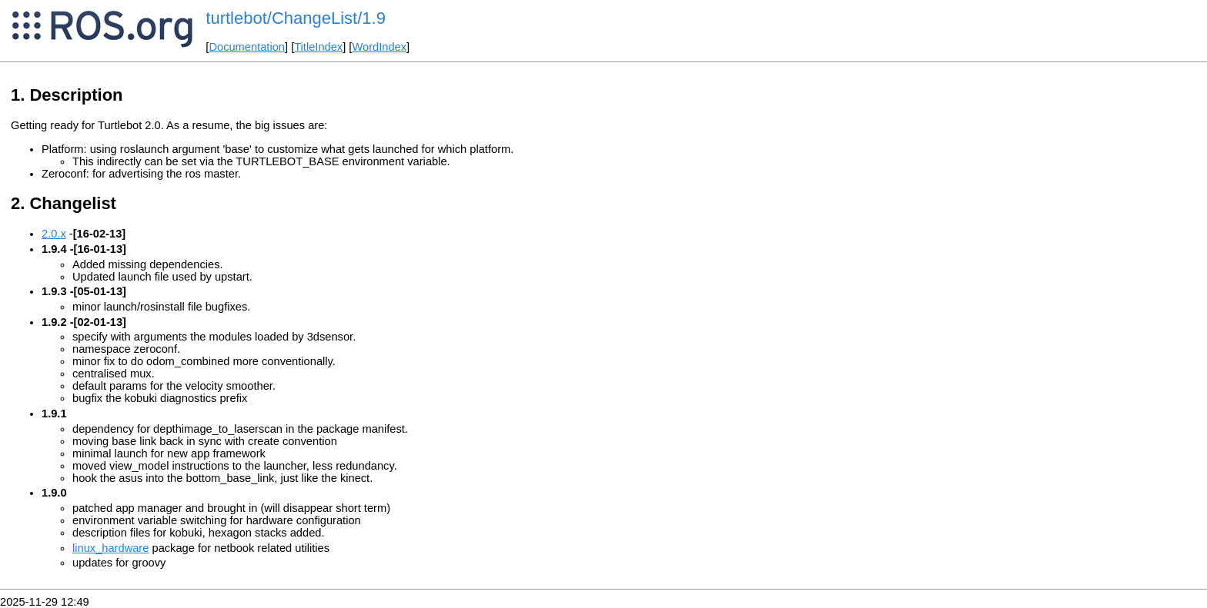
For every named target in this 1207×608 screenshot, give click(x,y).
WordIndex (379, 47)
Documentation (247, 47)
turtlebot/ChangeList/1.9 (296, 18)
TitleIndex (318, 47)
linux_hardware (110, 548)
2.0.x (54, 234)
